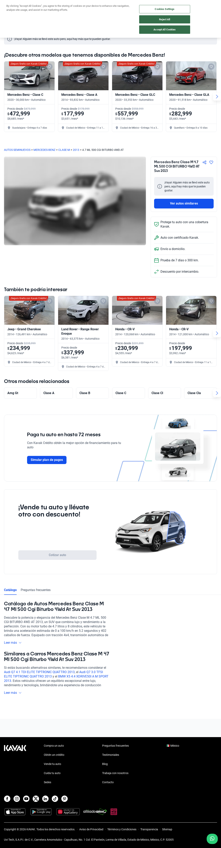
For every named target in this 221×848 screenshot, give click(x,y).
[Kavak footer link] (15, 764)
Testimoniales (110, 754)
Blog (105, 764)
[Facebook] (7, 799)
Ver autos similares (184, 203)
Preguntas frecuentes (36, 590)
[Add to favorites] (49, 66)
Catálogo (10, 590)
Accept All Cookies (165, 29)
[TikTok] (55, 799)
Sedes (47, 782)
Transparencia (149, 829)
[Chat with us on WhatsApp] (212, 839)
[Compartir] (204, 162)
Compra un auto (54, 745)
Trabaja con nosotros (115, 773)
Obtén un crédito (54, 754)
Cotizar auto (57, 555)
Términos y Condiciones (121, 829)
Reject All (164, 19)
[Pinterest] (64, 799)
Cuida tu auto (52, 773)
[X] (36, 799)
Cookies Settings (164, 9)
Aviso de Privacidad (91, 829)
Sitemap (167, 829)
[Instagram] (17, 799)
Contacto (108, 782)
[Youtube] (26, 799)
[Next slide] (217, 97)
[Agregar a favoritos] (211, 162)
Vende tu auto (52, 764)
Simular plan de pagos (47, 460)
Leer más (13, 642)
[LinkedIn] (45, 799)
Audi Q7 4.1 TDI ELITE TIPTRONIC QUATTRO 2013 (39, 672)
